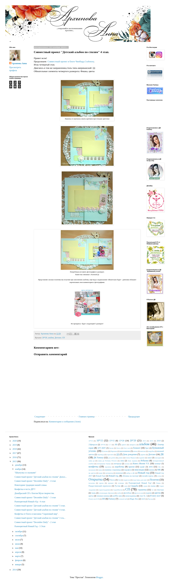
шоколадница (130, 496)
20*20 (44, 338)
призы (101, 483)
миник (151, 470)
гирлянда (100, 455)
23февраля (93, 444)
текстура (160, 490)
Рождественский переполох (100, 486)
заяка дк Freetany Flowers (107, 461)
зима (122, 461)
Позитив (154, 479)
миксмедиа (139, 470)
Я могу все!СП (94, 499)
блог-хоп (127, 448)
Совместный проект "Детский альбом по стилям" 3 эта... (40, 518)
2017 (15, 453)
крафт (142, 467)
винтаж (143, 451)
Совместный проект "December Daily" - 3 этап (35, 497)
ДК (162, 454)
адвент (123, 445)
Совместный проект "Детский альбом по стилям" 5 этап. (40, 506)
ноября (18, 469)
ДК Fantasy (98, 457)
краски (131, 467)
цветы (91, 496)
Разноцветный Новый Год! (140, 483)
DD (103, 499)
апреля (18, 552)
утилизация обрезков (106, 493)
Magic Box (134, 499)
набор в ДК (130, 473)
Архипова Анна (19, 63)
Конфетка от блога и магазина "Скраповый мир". (36, 514)
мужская (119, 473)
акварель (133, 445)
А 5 (109, 445)
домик (120, 458)
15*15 (111, 441)
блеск (118, 448)
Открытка (96, 479)
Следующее (39, 416)
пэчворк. (121, 483)
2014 (15, 570)
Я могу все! (155, 496)
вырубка (151, 451)
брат (147, 448)
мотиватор (109, 473)
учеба (119, 493)
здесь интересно (87, 290)
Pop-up (150, 499)
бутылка (105, 451)
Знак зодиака (132, 461)
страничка (142, 490)
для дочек (111, 458)
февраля (19, 560)
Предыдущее (134, 416)
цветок (158, 493)
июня (17, 544)
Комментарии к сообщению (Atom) (65, 421)
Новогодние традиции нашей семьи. (31, 485)
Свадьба (134, 486)
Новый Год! (100, 476)
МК (159, 470)
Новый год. (114, 476)
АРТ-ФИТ (101, 448)
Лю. (159, 467)
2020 (15, 441)
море (100, 473)
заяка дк (92, 461)
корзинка (108, 467)
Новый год (143, 472)
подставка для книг (140, 480)
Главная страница (87, 416)
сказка (153, 486)
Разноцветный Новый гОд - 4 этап (30, 501)
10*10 (91, 441)
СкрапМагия (117, 490)
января (18, 564)
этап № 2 (143, 496)
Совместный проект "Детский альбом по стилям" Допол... (41, 477)
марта (18, 556)
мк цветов (92, 473)
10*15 (100, 440)
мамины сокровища (113, 470)
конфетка (94, 466)
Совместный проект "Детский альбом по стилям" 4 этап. (40, 510)
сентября (19, 535)
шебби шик (117, 496)
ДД (117, 454)
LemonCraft (123, 499)
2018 (15, 449)
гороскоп (110, 455)
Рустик (117, 486)
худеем (148, 493)
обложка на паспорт (130, 476)
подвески (126, 480)
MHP (143, 499)
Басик (111, 448)
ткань (93, 493)
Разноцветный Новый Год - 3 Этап (30, 526)
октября (19, 531)
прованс (111, 483)
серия (145, 486)
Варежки (114, 451)
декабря (19, 465)
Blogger (99, 577)
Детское (58, 338)
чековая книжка (103, 496)
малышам (92, 470)
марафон (127, 470)
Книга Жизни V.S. (141, 463)
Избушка (145, 460)
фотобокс (127, 493)
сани (125, 486)
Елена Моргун (131, 458)
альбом (51, 338)
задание (141, 458)
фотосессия (139, 493)
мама (100, 470)
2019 (15, 445)
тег (152, 490)
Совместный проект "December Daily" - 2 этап (35, 522)
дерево (143, 455)
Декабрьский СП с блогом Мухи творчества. (34, 493)
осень (159, 476)
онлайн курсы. (148, 476)
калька (127, 464)
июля (17, 540)
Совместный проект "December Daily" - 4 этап (35, 481)
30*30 (103, 445)
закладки (158, 458)
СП (63, 338)
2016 (15, 457)
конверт (158, 464)
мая (17, 548)
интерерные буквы (104, 464)
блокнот (136, 448)
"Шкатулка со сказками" (25, 473)
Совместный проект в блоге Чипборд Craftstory (71, 61)
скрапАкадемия (104, 490)
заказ (150, 458)
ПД (119, 480)
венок (135, 451)
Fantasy (112, 499)
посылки (92, 483)
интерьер (117, 464)
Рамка (158, 483)
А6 (116, 444)
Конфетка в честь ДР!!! (25, 489)
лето (151, 467)
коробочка (119, 467)
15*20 (121, 441)
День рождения (130, 454)
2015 (15, 461)
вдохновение (125, 451)
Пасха (112, 480)
